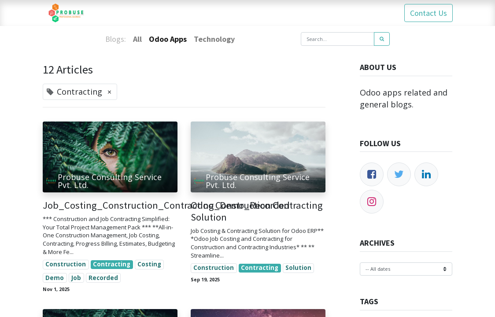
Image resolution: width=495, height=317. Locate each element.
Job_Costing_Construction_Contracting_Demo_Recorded (110, 205)
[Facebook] (372, 174)
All (137, 39)
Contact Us (428, 13)
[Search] (382, 39)
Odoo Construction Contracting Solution (257, 211)
